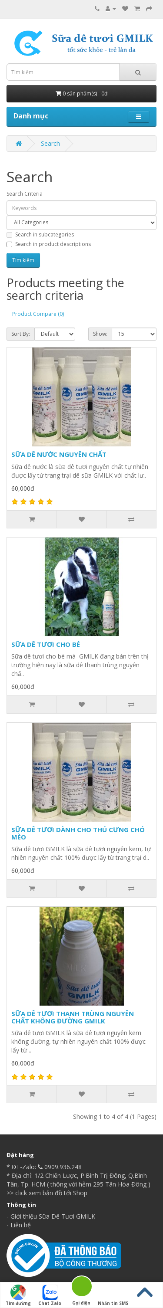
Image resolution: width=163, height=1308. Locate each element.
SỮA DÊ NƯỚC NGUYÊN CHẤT (58, 454)
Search (50, 143)
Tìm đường (18, 1295)
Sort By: (20, 334)
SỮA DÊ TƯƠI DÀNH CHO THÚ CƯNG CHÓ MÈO (78, 833)
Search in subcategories (40, 234)
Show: (100, 334)
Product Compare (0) (38, 314)
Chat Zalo (49, 1295)
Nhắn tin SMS (113, 1295)
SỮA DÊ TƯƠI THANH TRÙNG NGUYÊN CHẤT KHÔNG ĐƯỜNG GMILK (72, 1017)
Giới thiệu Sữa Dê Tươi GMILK (52, 1216)
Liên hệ (20, 1225)
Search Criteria (25, 193)
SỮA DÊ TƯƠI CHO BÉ (45, 644)
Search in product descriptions (49, 244)
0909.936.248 (59, 1167)
